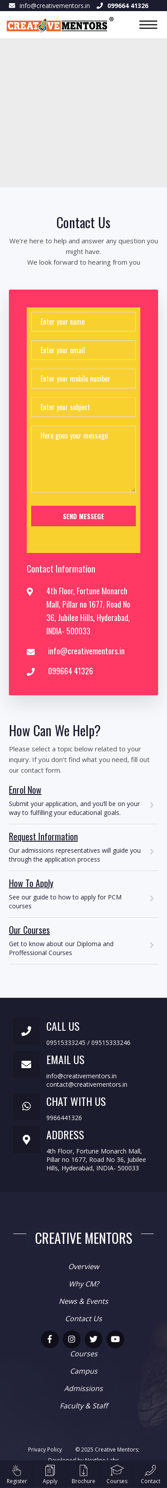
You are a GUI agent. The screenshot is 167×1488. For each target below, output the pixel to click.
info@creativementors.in (55, 5)
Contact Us (83, 1318)
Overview (83, 1266)
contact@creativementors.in (86, 1084)
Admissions (83, 1388)
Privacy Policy (45, 1449)
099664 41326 (70, 671)
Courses (84, 1354)
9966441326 (64, 1117)
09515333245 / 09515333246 (88, 1042)
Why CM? (84, 1284)
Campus (84, 1371)
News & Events (83, 1301)
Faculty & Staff (84, 1406)
